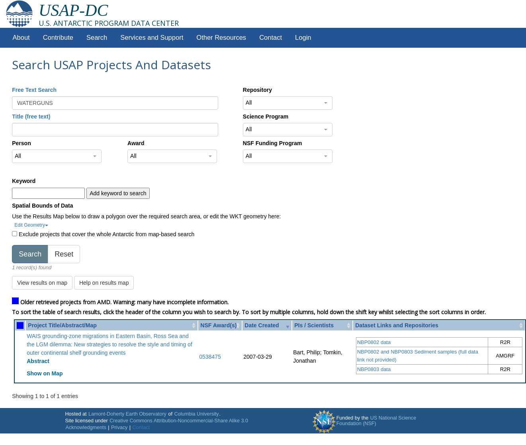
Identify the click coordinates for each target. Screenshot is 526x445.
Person (21, 143)
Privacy (119, 427)
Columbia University (196, 414)
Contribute (58, 37)
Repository (257, 90)
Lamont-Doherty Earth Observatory (127, 414)
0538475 (210, 357)
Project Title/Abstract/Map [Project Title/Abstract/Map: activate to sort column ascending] (62, 325)
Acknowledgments (86, 427)
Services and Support (151, 37)
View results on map (42, 283)
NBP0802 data (374, 342)
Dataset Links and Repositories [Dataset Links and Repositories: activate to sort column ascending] (396, 325)
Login (303, 37)
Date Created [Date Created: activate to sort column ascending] (261, 325)
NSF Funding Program (272, 143)
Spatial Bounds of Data (42, 205)
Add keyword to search (118, 193)
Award (136, 143)
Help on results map (104, 283)
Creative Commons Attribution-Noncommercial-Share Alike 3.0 (179, 421)
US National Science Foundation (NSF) (376, 420)
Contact (270, 37)
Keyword (23, 181)
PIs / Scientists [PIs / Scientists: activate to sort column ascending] (314, 325)
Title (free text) (31, 116)
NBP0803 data (374, 369)
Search (96, 37)
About (21, 37)
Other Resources (221, 37)
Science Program (265, 116)
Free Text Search (34, 90)
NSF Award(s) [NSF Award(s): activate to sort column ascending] (218, 325)
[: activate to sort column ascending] (20, 325)
